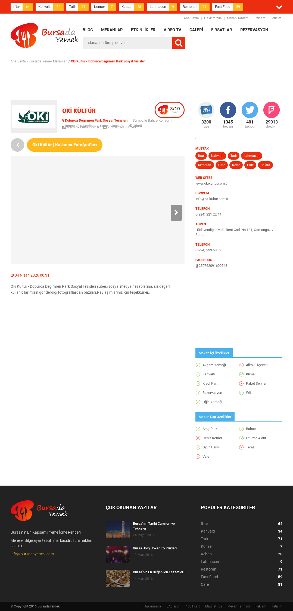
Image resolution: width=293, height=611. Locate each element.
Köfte (236, 165)
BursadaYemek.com (45, 36)
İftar (23, 7)
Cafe (221, 165)
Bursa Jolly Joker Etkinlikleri (155, 548)
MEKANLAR (112, 29)
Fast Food (229, 7)
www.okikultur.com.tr (80, 127)
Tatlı (79, 7)
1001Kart (193, 606)
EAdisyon (173, 606)
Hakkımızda (213, 18)
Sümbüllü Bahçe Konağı (151, 120)
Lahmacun (163, 7)
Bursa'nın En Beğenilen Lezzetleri (158, 572)
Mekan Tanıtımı (238, 18)
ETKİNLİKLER (143, 29)
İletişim (276, 18)
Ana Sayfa (191, 18)
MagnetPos (213, 606)
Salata (265, 165)
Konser (105, 7)
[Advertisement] (146, 81)
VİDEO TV (172, 29)
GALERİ (196, 29)
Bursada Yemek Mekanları (48, 61)
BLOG (88, 29)
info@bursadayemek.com (32, 554)
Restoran (196, 7)
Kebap (132, 7)
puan (175, 110)
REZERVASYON (254, 29)
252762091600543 (119, 127)
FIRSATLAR (221, 29)
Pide (250, 165)
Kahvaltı (51, 7)
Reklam (260, 18)
